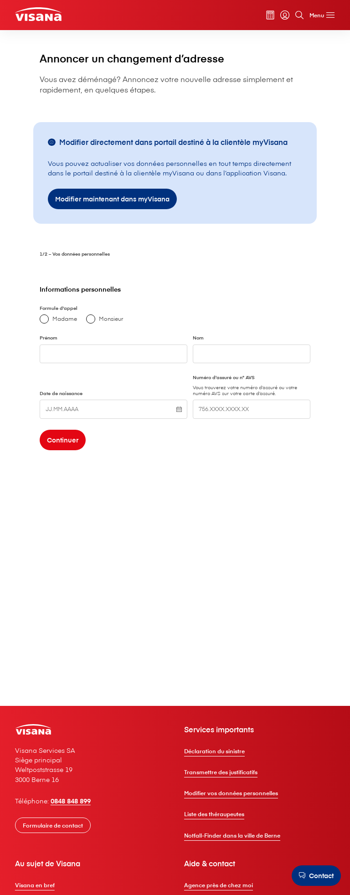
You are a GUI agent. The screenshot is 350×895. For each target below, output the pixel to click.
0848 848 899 (77, 863)
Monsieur (143, 384)
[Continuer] (103, 512)
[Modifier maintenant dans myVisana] (139, 261)
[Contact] (314, 875)
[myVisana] (279, 16)
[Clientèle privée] (45, 15)
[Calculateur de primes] (264, 16)
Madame (97, 384)
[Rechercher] (294, 16)
